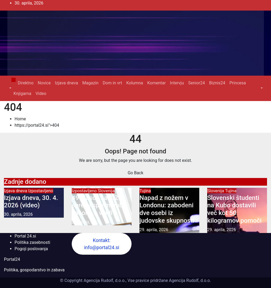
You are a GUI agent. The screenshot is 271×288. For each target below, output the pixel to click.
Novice (44, 82)
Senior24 (196, 82)
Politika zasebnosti (32, 242)
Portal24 (12, 259)
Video (40, 93)
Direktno (25, 82)
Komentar (156, 82)
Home (20, 118)
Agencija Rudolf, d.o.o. (189, 280)
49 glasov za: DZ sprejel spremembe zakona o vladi (99, 205)
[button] (9, 88)
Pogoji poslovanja (31, 248)
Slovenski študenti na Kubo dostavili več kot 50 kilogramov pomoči (234, 209)
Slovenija (106, 190)
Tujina (145, 190)
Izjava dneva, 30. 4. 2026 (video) (31, 201)
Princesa (237, 82)
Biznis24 (217, 82)
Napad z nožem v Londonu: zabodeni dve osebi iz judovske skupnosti (166, 209)
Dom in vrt (112, 82)
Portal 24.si (25, 236)
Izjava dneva (66, 82)
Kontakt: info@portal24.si (101, 243)
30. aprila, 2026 (18, 214)
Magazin (90, 82)
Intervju (177, 82)
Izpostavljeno (40, 190)
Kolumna (134, 82)
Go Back (135, 172)
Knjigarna (22, 93)
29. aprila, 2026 (86, 222)
